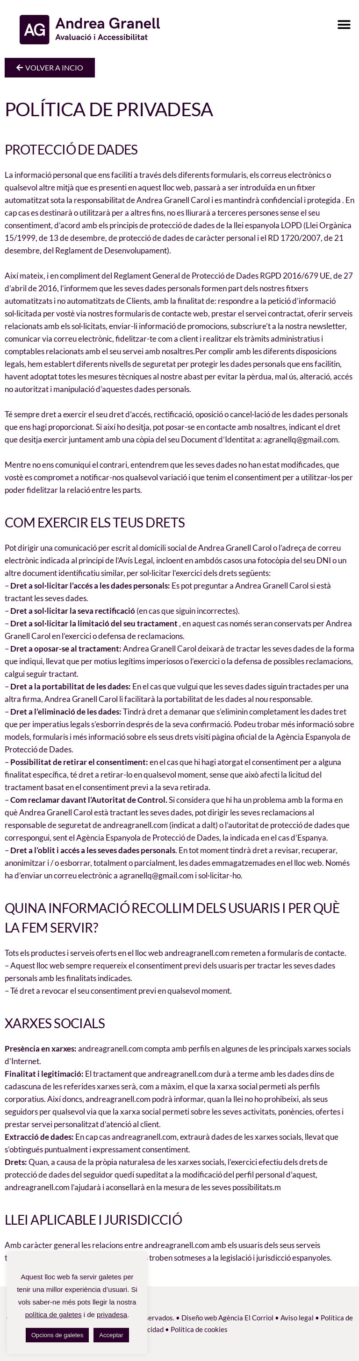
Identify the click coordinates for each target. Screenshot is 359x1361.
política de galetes (53, 1315)
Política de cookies (199, 1329)
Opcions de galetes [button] (57, 1335)
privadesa (112, 1315)
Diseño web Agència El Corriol (227, 1317)
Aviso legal (297, 1317)
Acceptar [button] (111, 1335)
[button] (343, 24)
